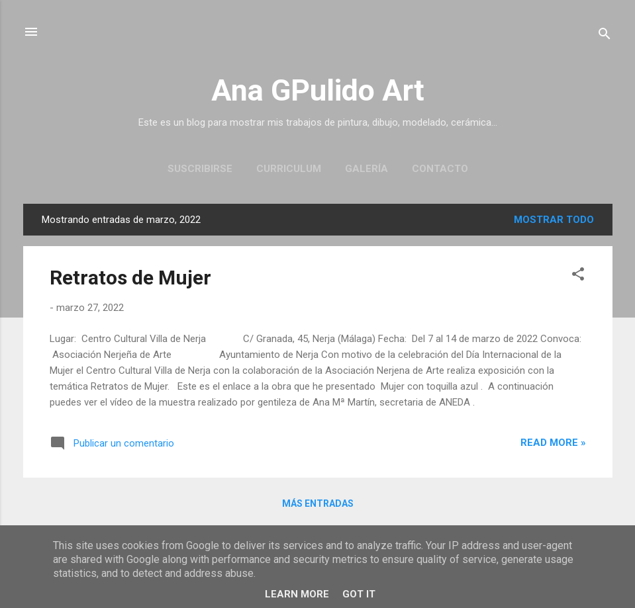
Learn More (297, 594)
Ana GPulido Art (317, 90)
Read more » (553, 443)
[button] (578, 276)
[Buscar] (604, 36)
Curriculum (288, 169)
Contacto (440, 169)
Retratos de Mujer (130, 277)
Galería (366, 169)
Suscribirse (200, 169)
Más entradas (318, 503)
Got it (358, 594)
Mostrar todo (554, 220)
